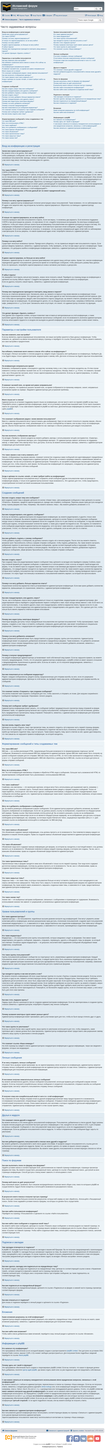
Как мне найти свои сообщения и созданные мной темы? (73, 89)
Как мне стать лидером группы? (64, 42)
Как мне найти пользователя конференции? (68, 87)
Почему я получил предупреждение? (15, 105)
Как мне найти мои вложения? (64, 112)
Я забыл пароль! (8, 47)
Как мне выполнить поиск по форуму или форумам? (71, 81)
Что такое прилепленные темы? (13, 133)
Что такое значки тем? (10, 138)
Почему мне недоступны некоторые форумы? (18, 101)
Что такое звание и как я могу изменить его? (17, 77)
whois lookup (46, 1387)
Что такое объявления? (10, 131)
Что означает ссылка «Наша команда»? (67, 49)
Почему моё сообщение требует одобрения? (17, 112)
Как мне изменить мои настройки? (14, 60)
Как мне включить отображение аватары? (16, 75)
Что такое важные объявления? (13, 129)
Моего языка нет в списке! (11, 71)
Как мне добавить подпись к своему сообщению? (19, 93)
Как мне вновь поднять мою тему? (14, 114)
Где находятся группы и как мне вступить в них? (70, 40)
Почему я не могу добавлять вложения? (16, 103)
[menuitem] (13, 15)
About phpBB (23, 1355)
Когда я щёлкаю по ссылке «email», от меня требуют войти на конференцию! (23, 80)
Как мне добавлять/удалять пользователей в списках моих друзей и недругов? (77, 73)
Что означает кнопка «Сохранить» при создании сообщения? (23, 109)
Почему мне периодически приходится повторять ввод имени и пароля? (24, 50)
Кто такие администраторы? (63, 34)
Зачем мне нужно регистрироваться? (15, 34)
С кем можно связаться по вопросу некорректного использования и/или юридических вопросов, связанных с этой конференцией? (77, 125)
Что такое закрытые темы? (11, 136)
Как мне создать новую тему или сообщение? (18, 89)
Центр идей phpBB (30, 1370)
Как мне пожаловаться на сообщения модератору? (20, 107)
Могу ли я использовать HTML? (13, 123)
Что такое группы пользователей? (65, 38)
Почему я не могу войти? (11, 42)
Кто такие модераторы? (61, 36)
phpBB (9, 409)
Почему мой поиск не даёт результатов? (67, 83)
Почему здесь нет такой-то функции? (66, 121)
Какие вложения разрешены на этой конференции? (71, 110)
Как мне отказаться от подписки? (64, 103)
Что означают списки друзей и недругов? (67, 70)
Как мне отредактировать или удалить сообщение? (20, 91)
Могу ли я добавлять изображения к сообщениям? (19, 127)
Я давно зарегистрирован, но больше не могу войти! (20, 45)
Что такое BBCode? (9, 121)
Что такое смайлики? (9, 125)
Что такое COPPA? (8, 36)
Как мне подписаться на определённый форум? (70, 101)
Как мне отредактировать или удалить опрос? (18, 99)
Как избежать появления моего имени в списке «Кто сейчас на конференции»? (24, 63)
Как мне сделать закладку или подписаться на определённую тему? (77, 99)
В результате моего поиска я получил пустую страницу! (72, 85)
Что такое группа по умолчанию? (64, 47)
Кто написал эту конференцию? (64, 119)
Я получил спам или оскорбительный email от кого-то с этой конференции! (74, 61)
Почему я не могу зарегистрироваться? (16, 38)
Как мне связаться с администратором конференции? (72, 128)
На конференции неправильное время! (15, 67)
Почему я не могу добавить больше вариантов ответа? (21, 97)
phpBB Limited (72, 1351)
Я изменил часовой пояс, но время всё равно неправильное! (23, 69)
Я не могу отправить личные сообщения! (67, 56)
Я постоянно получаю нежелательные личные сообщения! (73, 58)
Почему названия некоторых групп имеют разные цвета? (73, 45)
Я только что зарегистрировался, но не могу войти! (20, 40)
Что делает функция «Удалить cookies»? (16, 53)
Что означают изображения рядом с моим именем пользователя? (25, 73)
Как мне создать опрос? (10, 95)
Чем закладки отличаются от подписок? (67, 97)
